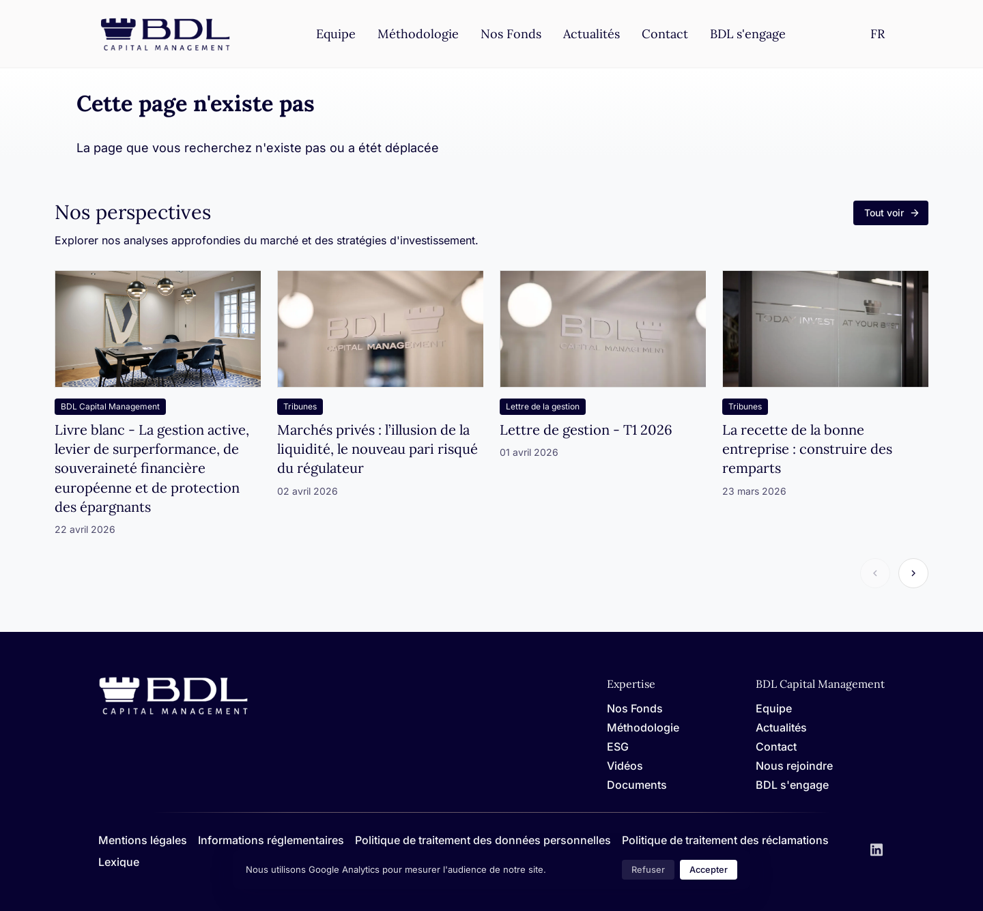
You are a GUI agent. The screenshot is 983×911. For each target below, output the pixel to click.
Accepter (708, 870)
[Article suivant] (913, 573)
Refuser (648, 870)
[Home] (173, 712)
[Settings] (877, 33)
